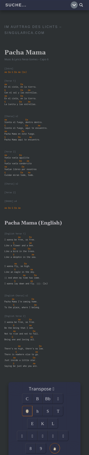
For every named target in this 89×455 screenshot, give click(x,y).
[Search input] (37, 4)
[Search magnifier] (81, 4)
